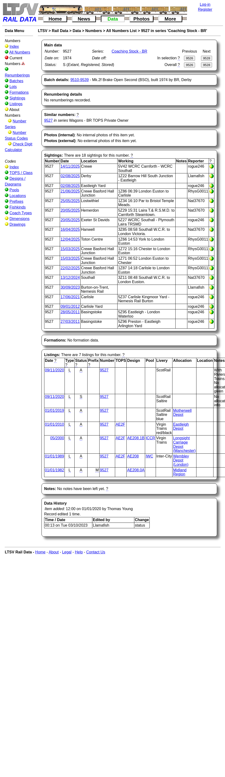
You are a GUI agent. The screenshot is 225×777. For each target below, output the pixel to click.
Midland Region (179, 472)
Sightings (17, 98)
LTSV (42, 31)
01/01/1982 (54, 470)
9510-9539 (79, 80)
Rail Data (60, 31)
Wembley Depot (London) (181, 460)
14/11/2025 (70, 166)
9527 (48, 120)
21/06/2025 (70, 191)
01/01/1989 (54, 456)
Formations (19, 92)
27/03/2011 (70, 322)
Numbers (93, 31)
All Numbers (19, 52)
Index (14, 46)
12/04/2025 (70, 239)
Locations (17, 196)
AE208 (133, 456)
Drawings (17, 224)
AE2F (120, 424)
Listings (15, 104)
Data (112, 19)
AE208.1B (135, 438)
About (54, 552)
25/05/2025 (70, 201)
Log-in (205, 4)
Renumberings (17, 75)
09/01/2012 (70, 306)
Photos (141, 19)
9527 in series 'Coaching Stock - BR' (174, 31)
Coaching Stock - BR (129, 51)
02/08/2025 (70, 176)
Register (205, 9)
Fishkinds (17, 207)
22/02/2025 (70, 268)
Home (55, 19)
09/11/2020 (54, 370)
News (84, 19)
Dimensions (19, 219)
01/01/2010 (54, 424)
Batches (16, 81)
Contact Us (95, 552)
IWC (149, 456)
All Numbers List (121, 31)
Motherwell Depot (182, 412)
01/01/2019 (54, 410)
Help (79, 552)
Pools (14, 190)
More (170, 19)
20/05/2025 (70, 210)
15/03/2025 (70, 249)
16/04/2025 (70, 229)
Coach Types (20, 213)
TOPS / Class (21, 173)
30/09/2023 (70, 287)
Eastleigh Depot (181, 426)
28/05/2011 (70, 312)
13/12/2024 (70, 278)
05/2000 (57, 438)
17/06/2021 (70, 297)
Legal (66, 552)
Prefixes (16, 201)
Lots (13, 87)
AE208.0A (135, 470)
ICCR (150, 438)
